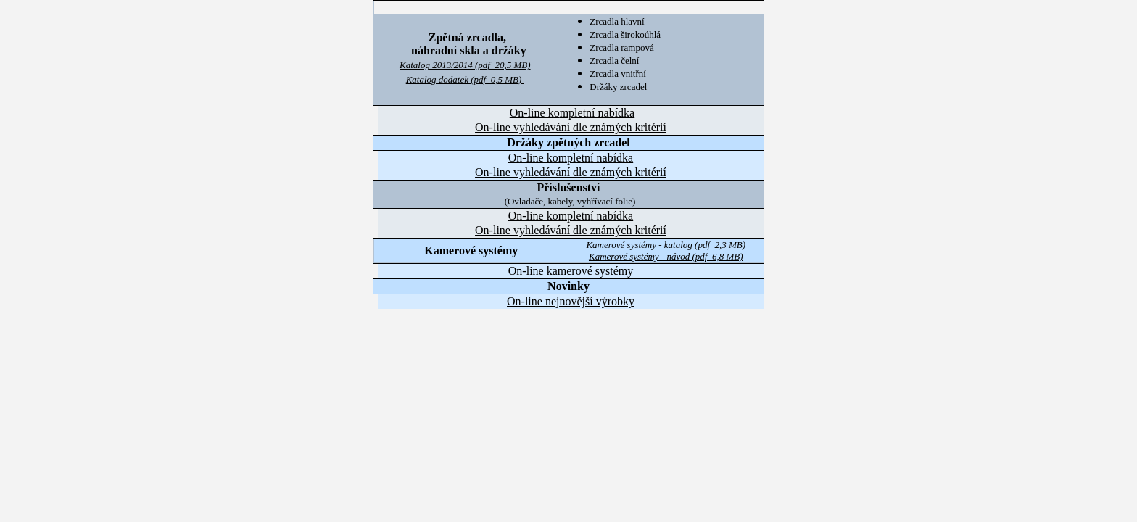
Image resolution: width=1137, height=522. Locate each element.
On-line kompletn (570, 216)
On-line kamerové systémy (570, 271)
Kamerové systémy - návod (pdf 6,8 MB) (666, 256)
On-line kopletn (572, 113)
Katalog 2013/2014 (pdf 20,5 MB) (465, 64)
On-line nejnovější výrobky (570, 301)
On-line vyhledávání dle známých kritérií (570, 127)
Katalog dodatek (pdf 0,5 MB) (465, 79)
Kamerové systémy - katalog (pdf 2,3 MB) (665, 244)
